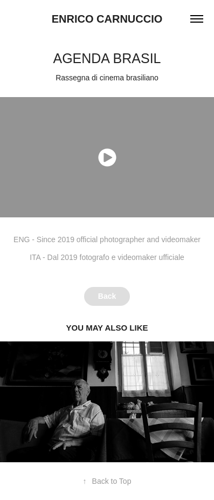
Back (107, 296)
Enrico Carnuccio (107, 19)
